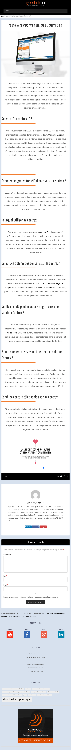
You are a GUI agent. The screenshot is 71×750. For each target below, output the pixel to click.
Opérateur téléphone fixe (35, 664)
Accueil (2, 16)
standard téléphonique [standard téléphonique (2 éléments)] (17, 699)
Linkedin (28, 527)
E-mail (6, 585)
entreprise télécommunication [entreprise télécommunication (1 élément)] (38, 691)
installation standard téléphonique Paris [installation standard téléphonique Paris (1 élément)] (12, 695)
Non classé (35, 661)
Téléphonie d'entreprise (35, 671)
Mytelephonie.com (35, 4)
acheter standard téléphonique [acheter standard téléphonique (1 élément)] (10, 688)
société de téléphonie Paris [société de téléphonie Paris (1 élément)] (44, 695)
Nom (5, 576)
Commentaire (8, 554)
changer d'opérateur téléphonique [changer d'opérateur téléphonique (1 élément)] (41, 688)
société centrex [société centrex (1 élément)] (32, 695)
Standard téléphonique (35, 668)
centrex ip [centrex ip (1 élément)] (28, 688)
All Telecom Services (16, 333)
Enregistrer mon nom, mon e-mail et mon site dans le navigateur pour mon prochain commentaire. (31, 597)
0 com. (5, 476)
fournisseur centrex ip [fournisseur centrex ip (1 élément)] (53, 691)
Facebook (36, 527)
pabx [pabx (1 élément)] (25, 695)
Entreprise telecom (35, 654)
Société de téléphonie (45, 287)
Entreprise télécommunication (35, 657)
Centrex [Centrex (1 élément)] (21, 688)
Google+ (43, 527)
